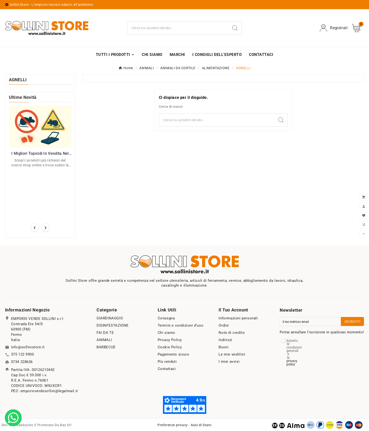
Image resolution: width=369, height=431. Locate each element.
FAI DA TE (105, 332)
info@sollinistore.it (28, 347)
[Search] (235, 28)
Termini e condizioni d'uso (181, 325)
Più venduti (167, 361)
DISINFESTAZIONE (113, 325)
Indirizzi (225, 340)
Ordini (224, 325)
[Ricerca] (178, 28)
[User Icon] (334, 28)
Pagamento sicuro (173, 354)
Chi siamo (166, 332)
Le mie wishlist (232, 354)
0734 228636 (22, 362)
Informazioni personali (238, 318)
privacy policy (291, 362)
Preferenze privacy (172, 425)
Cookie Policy (170, 347)
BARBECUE (106, 347)
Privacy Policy (170, 340)
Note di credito (232, 332)
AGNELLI (18, 79)
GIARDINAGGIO (110, 318)
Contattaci (167, 369)
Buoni (223, 347)
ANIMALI (104, 340)
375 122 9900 (22, 354)
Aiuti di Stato (201, 425)
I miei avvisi (229, 361)
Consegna (166, 318)
